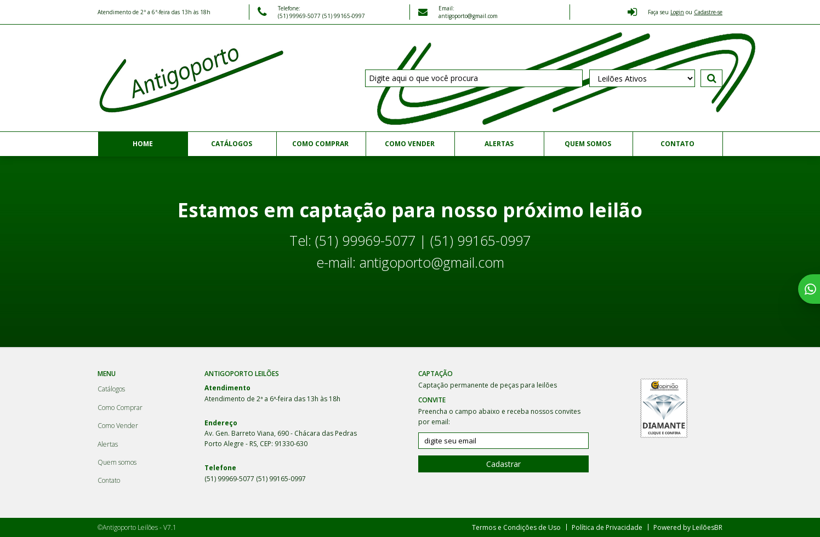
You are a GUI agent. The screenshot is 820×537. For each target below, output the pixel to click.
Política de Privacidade (607, 527)
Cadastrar (503, 464)
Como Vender (410, 143)
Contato (677, 143)
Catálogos (231, 143)
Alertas (499, 143)
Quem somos (588, 143)
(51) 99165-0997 (343, 16)
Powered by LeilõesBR (687, 527)
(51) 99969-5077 (300, 16)
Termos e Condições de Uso (516, 527)
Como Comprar (320, 143)
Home (143, 143)
